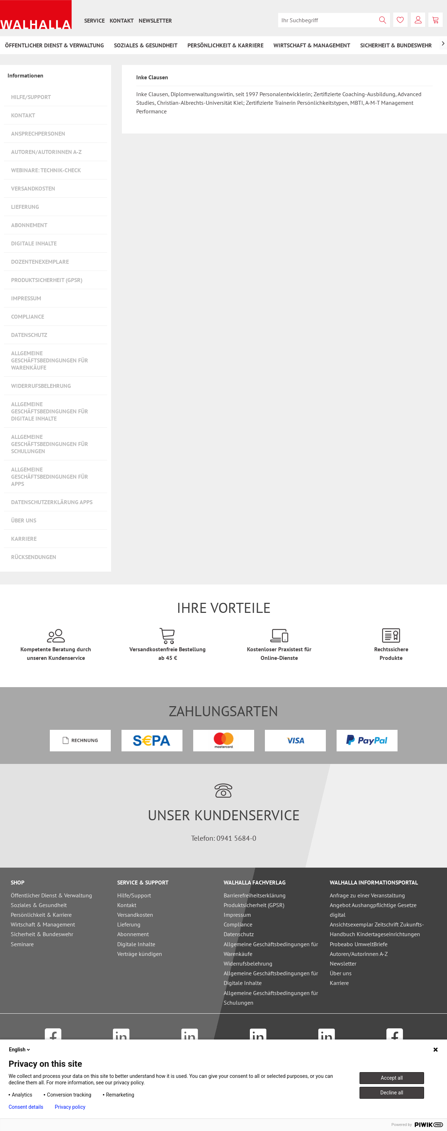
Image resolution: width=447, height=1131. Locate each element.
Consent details (26, 1107)
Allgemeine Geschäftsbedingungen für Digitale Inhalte (49, 411)
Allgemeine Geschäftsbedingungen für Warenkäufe (49, 360)
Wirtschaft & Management (43, 924)
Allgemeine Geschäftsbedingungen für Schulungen (49, 444)
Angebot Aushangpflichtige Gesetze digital (373, 909)
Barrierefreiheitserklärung (255, 895)
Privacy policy (70, 1107)
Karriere (24, 538)
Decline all (391, 1092)
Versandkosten (33, 188)
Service (94, 20)
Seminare (22, 944)
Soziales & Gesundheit (39, 905)
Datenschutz (29, 334)
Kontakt (122, 20)
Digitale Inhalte (34, 243)
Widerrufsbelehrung (41, 385)
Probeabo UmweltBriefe (358, 944)
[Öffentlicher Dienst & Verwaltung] (54, 45)
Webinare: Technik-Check (46, 170)
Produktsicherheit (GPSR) (46, 279)
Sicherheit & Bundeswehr (42, 934)
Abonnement (29, 225)
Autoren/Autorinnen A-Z (46, 151)
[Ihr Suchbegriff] (334, 20)
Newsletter (155, 20)
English (20, 1049)
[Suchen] (383, 20)
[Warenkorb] (435, 20)
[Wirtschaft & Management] (311, 45)
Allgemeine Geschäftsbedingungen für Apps (49, 476)
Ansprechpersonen (38, 133)
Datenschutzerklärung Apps (51, 502)
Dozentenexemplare (40, 261)
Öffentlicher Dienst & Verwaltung (51, 895)
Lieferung (25, 206)
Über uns (23, 520)
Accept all (392, 1078)
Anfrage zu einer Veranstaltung (367, 895)
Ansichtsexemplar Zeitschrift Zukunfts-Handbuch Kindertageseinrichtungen (377, 929)
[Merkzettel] (400, 20)
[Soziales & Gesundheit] (145, 45)
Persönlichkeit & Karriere (41, 914)
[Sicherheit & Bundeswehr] (396, 45)
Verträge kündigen (139, 953)
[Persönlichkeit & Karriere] (225, 45)
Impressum (26, 298)
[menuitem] (94, 20)
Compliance (27, 316)
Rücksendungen (33, 556)
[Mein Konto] (418, 20)
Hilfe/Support (31, 96)
